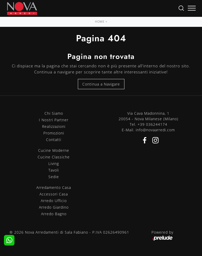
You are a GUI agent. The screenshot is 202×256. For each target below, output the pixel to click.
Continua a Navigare (101, 84)
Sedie (53, 176)
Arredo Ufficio (54, 200)
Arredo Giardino (54, 207)
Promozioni (53, 132)
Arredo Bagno (54, 213)
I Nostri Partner (53, 119)
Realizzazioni (53, 126)
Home (99, 21)
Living (53, 163)
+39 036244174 (152, 124)
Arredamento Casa (53, 187)
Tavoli (53, 170)
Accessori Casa (53, 194)
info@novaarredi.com (155, 129)
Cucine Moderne (53, 150)
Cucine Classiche (54, 156)
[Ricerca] (181, 7)
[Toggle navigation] (192, 8)
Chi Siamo (53, 113)
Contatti (53, 139)
